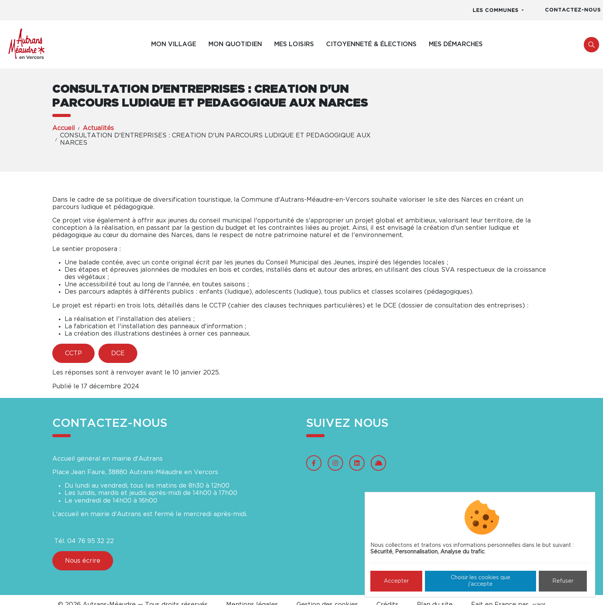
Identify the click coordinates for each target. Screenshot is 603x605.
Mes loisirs (294, 44)
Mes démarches (456, 44)
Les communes (496, 10)
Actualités (98, 128)
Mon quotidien (235, 44)
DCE (118, 353)
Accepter (396, 581)
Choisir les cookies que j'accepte (480, 581)
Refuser (562, 581)
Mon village (173, 44)
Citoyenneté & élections (371, 44)
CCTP (73, 353)
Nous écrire (82, 561)
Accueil (63, 128)
